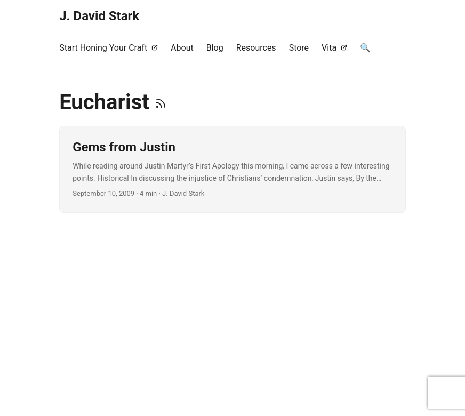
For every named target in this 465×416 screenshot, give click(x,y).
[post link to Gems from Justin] (232, 169)
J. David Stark (99, 16)
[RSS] (161, 102)
